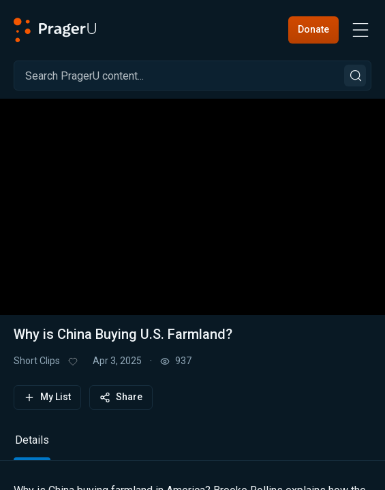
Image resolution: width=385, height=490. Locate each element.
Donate (313, 29)
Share (120, 397)
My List (47, 397)
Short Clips (37, 360)
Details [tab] (32, 440)
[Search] (192, 76)
